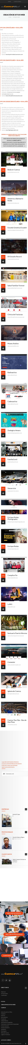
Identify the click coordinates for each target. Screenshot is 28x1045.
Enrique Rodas (13, 546)
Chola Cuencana (5, 1026)
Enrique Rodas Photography (13, 518)
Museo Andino (13, 343)
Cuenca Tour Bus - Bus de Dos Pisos (17, 721)
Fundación (3, 1019)
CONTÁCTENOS (17, 1)
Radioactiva (12, 372)
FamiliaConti (12, 459)
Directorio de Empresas (14, 913)
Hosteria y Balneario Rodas (15, 199)
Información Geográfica (6, 1022)
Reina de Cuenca (5, 1032)
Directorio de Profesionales (14, 934)
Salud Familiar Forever (16, 285)
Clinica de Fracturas (15, 314)
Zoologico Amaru (14, 430)
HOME (9, 1)
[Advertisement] (13, 745)
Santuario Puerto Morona (17, 633)
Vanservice (12, 488)
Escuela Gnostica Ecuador (17, 228)
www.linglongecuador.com (12, 130)
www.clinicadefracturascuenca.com (14, 95)
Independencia (4, 1020)
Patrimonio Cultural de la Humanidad (10, 1024)
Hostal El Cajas (16, 814)
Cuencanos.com (10, 773)
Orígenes (3, 1013)
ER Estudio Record (15, 256)
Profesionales (7, 832)
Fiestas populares (5, 1027)
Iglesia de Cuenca (14, 691)
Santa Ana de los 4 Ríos (6, 1012)
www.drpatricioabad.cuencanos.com (14, 54)
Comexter (11, 662)
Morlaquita (3, 1031)
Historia (3, 1015)
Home (9, 17)
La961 (10, 604)
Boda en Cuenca (14, 170)
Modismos (3, 1029)
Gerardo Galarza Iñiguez (18, 837)
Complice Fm (12, 575)
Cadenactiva (12, 401)
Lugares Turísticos (5, 1034)
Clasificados (7, 854)
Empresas (5, 809)
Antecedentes (4, 1017)
